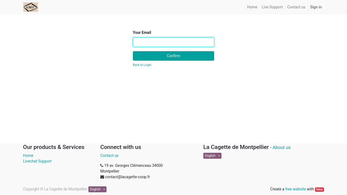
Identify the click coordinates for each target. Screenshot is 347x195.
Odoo (319, 189)
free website (295, 189)
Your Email (142, 32)
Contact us (109, 155)
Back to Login (142, 65)
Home (28, 155)
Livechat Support (37, 161)
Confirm (173, 56)
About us (282, 147)
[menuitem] (252, 7)
